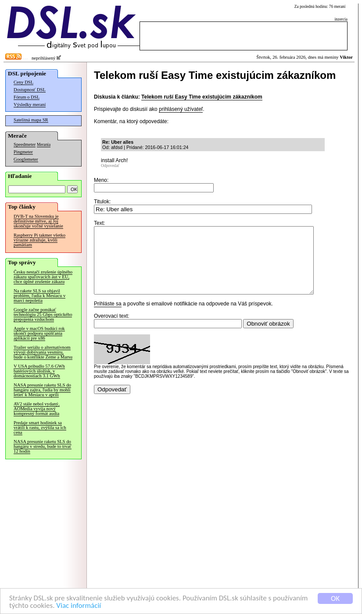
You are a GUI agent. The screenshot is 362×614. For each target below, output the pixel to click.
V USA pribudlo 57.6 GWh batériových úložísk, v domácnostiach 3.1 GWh (39, 371)
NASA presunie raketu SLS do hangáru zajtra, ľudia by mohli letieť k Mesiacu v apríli (42, 390)
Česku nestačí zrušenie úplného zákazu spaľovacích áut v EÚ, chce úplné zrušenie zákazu (43, 277)
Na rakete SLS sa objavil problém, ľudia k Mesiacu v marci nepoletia (39, 295)
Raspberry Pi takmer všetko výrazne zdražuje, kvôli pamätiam (39, 240)
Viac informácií (78, 605)
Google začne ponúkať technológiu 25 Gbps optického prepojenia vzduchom (43, 314)
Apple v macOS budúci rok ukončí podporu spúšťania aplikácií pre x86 (39, 333)
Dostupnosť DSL (30, 89)
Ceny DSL (23, 82)
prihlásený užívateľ (181, 109)
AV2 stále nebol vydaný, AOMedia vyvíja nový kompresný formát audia (37, 408)
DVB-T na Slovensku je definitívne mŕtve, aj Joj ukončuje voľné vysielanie (38, 221)
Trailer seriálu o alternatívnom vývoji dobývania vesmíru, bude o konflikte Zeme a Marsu (43, 352)
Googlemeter (26, 159)
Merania (43, 144)
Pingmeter (23, 151)
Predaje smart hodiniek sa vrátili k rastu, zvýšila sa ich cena (40, 427)
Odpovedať (110, 165)
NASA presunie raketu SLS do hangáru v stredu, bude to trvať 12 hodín (43, 446)
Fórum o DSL (26, 97)
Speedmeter (25, 144)
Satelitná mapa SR (31, 119)
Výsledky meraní (30, 104)
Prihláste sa (108, 317)
